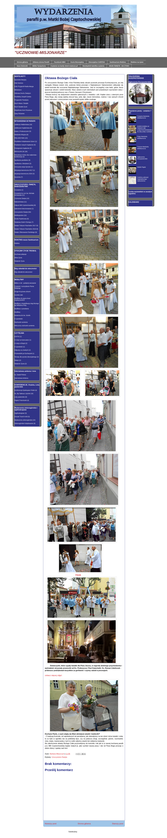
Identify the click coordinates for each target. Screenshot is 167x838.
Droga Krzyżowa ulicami (22, 291)
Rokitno (16, 243)
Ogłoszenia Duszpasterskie (139, 82)
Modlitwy (17, 312)
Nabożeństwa (19, 202)
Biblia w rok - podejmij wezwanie (25, 283)
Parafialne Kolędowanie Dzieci (24, 141)
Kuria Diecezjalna (77, 62)
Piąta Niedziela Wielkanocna (142, 137)
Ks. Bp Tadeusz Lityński (22, 393)
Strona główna (22, 62)
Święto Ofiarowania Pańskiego (24, 232)
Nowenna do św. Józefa (22, 315)
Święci (16, 360)
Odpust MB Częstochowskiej (23, 205)
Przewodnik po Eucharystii (23, 353)
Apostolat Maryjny (20, 80)
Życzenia (17, 177)
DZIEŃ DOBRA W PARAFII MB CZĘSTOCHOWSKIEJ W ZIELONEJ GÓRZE (144, 128)
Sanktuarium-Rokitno (118, 62)
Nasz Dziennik (22, 66)
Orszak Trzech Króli (20, 416)
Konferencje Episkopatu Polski (24, 390)
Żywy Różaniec (19, 113)
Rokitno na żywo (137, 62)
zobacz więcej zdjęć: (53, 675)
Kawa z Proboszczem (21, 131)
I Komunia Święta (20, 198)
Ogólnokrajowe (19, 413)
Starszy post (117, 823)
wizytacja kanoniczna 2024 (23, 173)
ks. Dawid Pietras (20, 375)
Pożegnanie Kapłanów (21, 148)
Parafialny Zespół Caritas (22, 97)
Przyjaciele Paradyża (21, 100)
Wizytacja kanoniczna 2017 (23, 170)
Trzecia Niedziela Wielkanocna (143, 147)
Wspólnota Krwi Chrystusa (23, 110)
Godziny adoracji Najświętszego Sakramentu (142, 179)
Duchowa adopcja (20, 254)
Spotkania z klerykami (21, 163)
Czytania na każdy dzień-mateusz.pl (64, 66)
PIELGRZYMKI (19, 138)
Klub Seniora (18, 83)
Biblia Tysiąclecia (39, 66)
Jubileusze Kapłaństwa (22, 128)
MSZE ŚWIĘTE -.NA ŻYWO (119, 66)
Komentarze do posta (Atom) (89, 832)
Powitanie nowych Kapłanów (23, 145)
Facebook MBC (60, 62)
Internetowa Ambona (21, 378)
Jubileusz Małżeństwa (21, 124)
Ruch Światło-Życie (20, 107)
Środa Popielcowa (20, 219)
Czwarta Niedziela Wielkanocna (143, 117)
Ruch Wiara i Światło (21, 103)
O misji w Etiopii (19, 343)
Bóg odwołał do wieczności (23, 272)
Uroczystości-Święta (59, 757)
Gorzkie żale (18, 295)
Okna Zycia (18, 257)
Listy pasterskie (19, 397)
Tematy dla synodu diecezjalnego (25, 357)
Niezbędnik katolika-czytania (93, 66)
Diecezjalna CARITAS (97, 62)
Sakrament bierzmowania (22, 208)
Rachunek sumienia (21, 322)
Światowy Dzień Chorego (22, 222)
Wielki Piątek (141, 167)
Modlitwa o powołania (21, 309)
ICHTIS (16, 336)
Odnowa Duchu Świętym (22, 93)
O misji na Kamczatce (21, 340)
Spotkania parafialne (21, 160)
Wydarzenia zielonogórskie (23, 420)
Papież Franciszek (20, 400)
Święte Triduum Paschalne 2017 (25, 225)
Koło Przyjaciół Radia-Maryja (24, 86)
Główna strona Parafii (41, 62)
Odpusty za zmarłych (21, 350)
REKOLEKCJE (19, 151)
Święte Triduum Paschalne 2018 (25, 229)
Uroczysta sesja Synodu (22, 167)
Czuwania (17, 190)
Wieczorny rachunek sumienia (24, 325)
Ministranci (18, 90)
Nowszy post (50, 823)
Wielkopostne (18, 215)
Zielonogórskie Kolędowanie (23, 423)
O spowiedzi (18, 319)
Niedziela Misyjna (20, 134)
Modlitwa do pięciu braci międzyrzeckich (22, 299)
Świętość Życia (19, 261)
